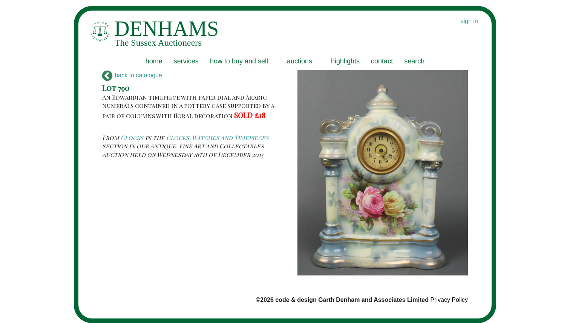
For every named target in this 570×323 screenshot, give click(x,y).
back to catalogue (132, 75)
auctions (299, 61)
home (154, 61)
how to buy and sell (239, 61)
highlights (345, 61)
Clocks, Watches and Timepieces (217, 138)
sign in (469, 21)
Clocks (132, 138)
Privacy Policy (449, 300)
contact (382, 61)
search (414, 61)
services (186, 61)
